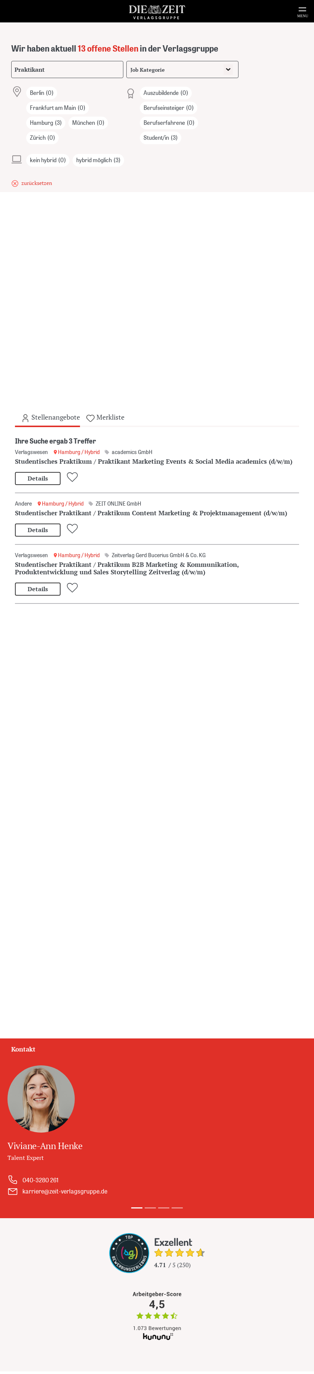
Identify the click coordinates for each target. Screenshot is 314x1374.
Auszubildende (166, 93)
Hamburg (46, 122)
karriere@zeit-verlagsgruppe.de (64, 1191)
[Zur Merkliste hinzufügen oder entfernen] (73, 477)
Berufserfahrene (169, 122)
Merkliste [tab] (105, 418)
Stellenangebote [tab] (50, 418)
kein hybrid (48, 160)
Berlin (41, 93)
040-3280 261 (40, 1180)
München (88, 122)
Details (38, 478)
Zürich (42, 137)
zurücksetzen (36, 182)
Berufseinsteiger (169, 108)
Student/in (161, 137)
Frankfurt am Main (57, 108)
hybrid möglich (98, 160)
